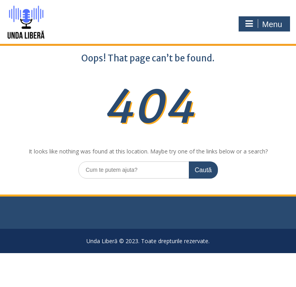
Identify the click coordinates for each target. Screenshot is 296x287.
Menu (263, 24)
